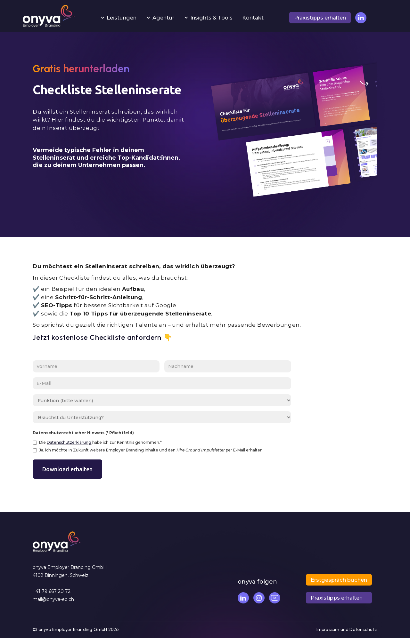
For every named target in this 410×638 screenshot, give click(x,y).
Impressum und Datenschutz (346, 629)
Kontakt (253, 17)
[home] (49, 17)
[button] (118, 17)
